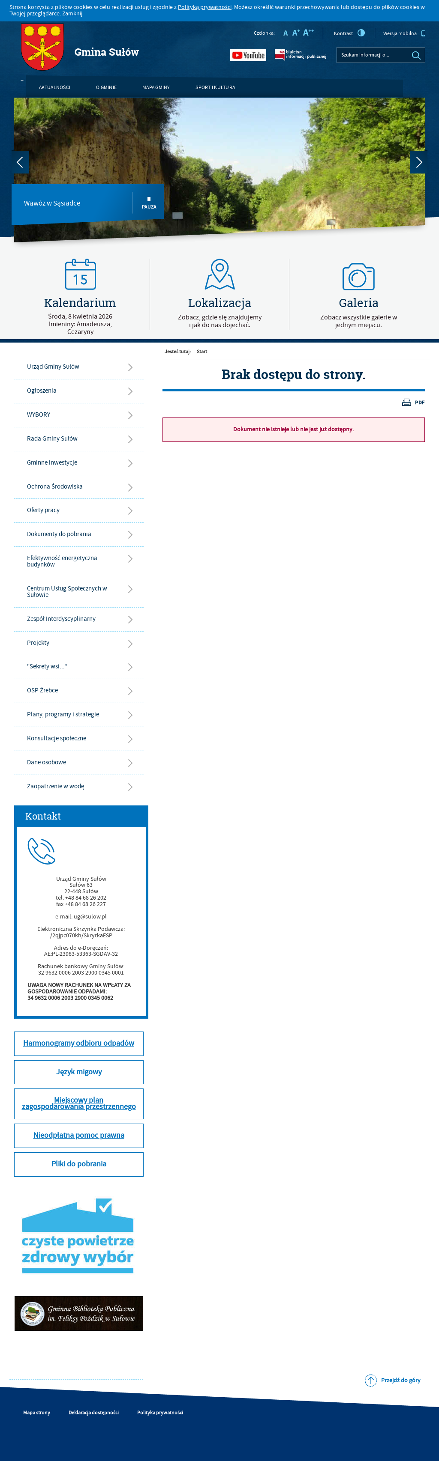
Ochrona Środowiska (55, 487)
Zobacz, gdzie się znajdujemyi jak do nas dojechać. (220, 321)
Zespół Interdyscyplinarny (61, 619)
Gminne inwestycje (52, 463)
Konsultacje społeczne (56, 738)
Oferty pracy (43, 510)
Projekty (38, 643)
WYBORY (38, 415)
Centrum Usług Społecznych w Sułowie (67, 591)
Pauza (149, 203)
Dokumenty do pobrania (59, 534)
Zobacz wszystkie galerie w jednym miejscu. (358, 321)
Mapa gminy (156, 87)
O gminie (106, 87)
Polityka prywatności (160, 1413)
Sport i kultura (215, 87)
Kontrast (349, 33)
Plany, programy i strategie (63, 714)
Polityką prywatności (205, 7)
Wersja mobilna (404, 33)
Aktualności (55, 87)
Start (202, 352)
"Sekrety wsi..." (47, 666)
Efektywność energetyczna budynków (62, 561)
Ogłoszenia (42, 391)
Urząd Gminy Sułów (53, 367)
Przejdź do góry (401, 1380)
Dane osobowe (46, 762)
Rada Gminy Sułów (52, 439)
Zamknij (72, 14)
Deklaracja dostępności (94, 1413)
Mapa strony (36, 1413)
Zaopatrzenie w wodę (55, 786)
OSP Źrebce (42, 690)
